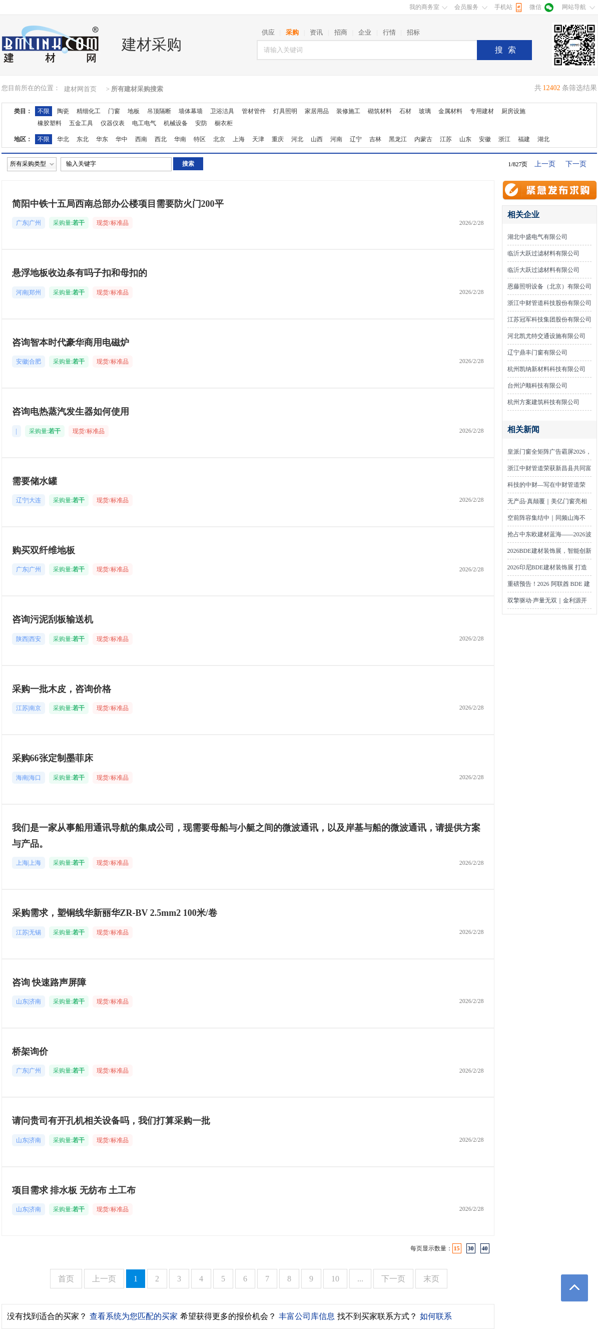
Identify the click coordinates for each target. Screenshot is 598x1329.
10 (335, 1278)
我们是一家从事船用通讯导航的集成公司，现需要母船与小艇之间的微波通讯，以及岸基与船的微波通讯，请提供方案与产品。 (246, 836)
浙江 (504, 139)
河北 (297, 139)
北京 (219, 139)
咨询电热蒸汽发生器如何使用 (70, 412)
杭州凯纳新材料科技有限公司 (546, 369)
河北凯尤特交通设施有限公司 (546, 336)
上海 (239, 139)
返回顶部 (574, 1287)
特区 (200, 139)
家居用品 (317, 111)
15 (457, 1248)
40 (485, 1248)
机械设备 (176, 123)
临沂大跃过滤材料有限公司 (543, 253)
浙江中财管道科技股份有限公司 (549, 302)
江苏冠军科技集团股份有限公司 (549, 319)
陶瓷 (63, 111)
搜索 (508, 50)
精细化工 (89, 111)
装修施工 (348, 111)
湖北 (543, 139)
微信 (535, 7)
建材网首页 (80, 89)
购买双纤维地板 (43, 550)
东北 (83, 139)
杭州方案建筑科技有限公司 (543, 402)
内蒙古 (423, 139)
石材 (405, 111)
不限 (44, 111)
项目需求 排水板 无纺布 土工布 (74, 1190)
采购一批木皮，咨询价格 (61, 689)
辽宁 (356, 139)
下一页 (575, 164)
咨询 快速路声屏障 (49, 982)
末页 (431, 1278)
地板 (134, 111)
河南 (336, 139)
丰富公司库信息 (307, 1316)
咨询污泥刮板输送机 (52, 619)
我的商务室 (424, 7)
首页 (66, 1278)
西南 (141, 139)
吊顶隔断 (159, 111)
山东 (465, 139)
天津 (258, 139)
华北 (63, 139)
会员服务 (466, 7)
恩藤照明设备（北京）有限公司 (549, 286)
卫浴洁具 (222, 111)
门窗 (114, 111)
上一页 (544, 164)
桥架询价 (30, 1052)
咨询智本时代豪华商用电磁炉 (70, 343)
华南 (180, 139)
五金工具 (81, 123)
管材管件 (254, 111)
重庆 (278, 139)
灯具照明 (285, 111)
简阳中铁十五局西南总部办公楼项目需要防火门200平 (118, 204)
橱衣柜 (224, 123)
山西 (317, 139)
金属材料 (450, 111)
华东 (102, 139)
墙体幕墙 (191, 111)
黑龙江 (398, 139)
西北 (161, 139)
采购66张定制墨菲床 (52, 758)
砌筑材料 (380, 111)
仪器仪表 (113, 123)
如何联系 (436, 1316)
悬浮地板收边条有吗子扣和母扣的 (79, 273)
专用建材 (482, 111)
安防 (201, 123)
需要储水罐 (34, 481)
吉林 (375, 139)
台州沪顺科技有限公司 (537, 385)
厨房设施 (513, 111)
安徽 (485, 139)
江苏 (446, 139)
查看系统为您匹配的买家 (134, 1316)
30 (471, 1248)
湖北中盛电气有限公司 (537, 236)
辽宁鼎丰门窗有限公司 (537, 352)
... (360, 1278)
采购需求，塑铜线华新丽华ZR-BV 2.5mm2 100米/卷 (114, 913)
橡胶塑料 (50, 123)
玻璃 (425, 111)
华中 (122, 139)
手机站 (503, 7)
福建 (524, 139)
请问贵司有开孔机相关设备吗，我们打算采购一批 (111, 1121)
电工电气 (144, 123)
